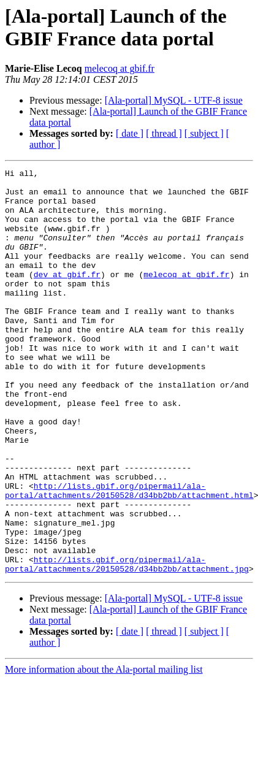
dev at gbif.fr (67, 296)
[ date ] (129, 133)
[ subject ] (204, 133)
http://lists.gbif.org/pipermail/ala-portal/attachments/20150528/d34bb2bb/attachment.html (129, 556)
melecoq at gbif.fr (119, 68)
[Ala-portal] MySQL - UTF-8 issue (174, 100)
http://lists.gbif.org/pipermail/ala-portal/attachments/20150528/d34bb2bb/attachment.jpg (127, 644)
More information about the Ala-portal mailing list (104, 750)
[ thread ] (164, 133)
